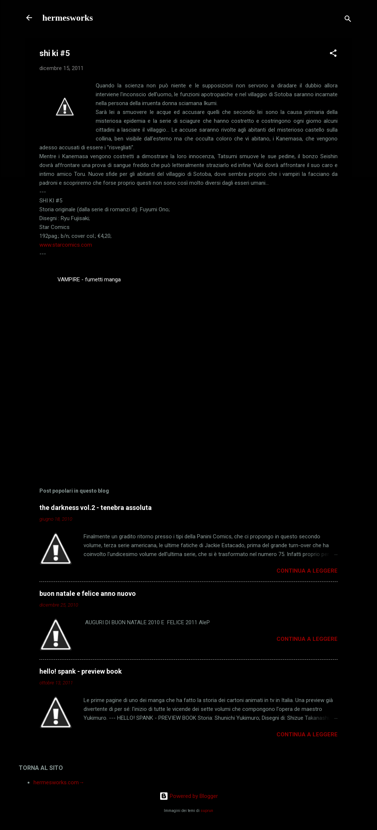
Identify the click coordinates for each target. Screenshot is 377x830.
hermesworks (67, 17)
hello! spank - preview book (80, 671)
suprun (207, 810)
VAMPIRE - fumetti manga (89, 279)
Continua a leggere (307, 570)
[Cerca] (347, 20)
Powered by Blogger (188, 796)
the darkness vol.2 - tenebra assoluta (95, 507)
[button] (333, 54)
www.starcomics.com (65, 245)
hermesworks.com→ (59, 782)
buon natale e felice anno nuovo (87, 593)
